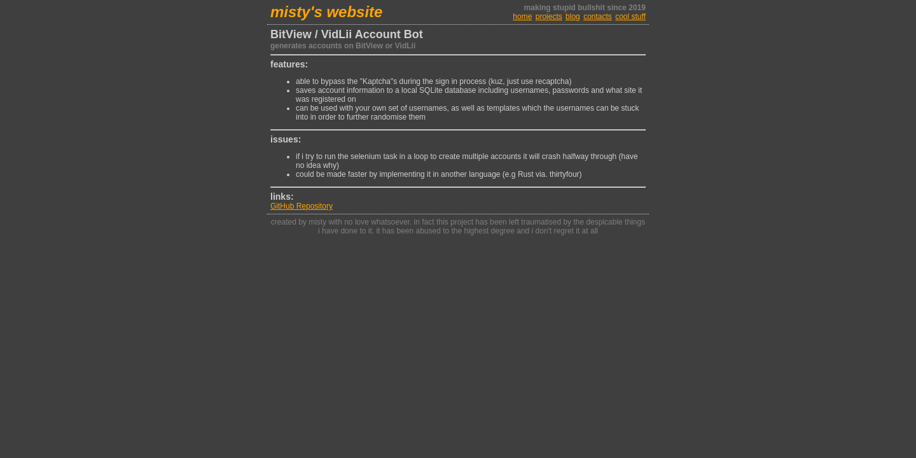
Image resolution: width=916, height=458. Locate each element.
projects (549, 16)
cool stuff (630, 16)
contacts (597, 16)
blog (573, 16)
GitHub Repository (301, 206)
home (522, 16)
